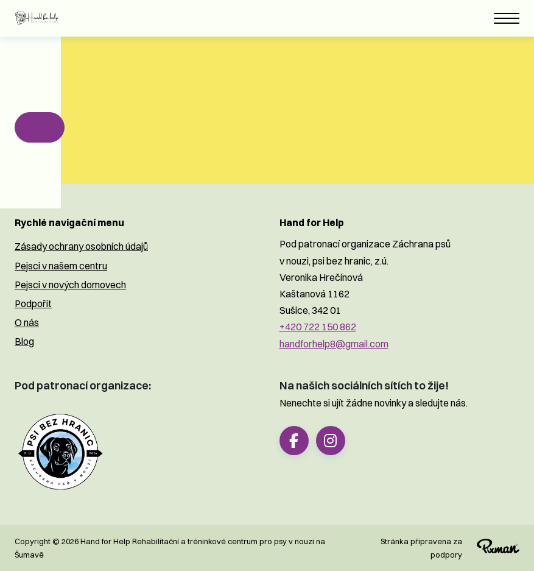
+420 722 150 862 (317, 327)
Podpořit (33, 303)
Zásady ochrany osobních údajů (81, 246)
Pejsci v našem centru (61, 266)
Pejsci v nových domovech (70, 284)
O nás (27, 322)
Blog (24, 341)
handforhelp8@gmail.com (333, 344)
